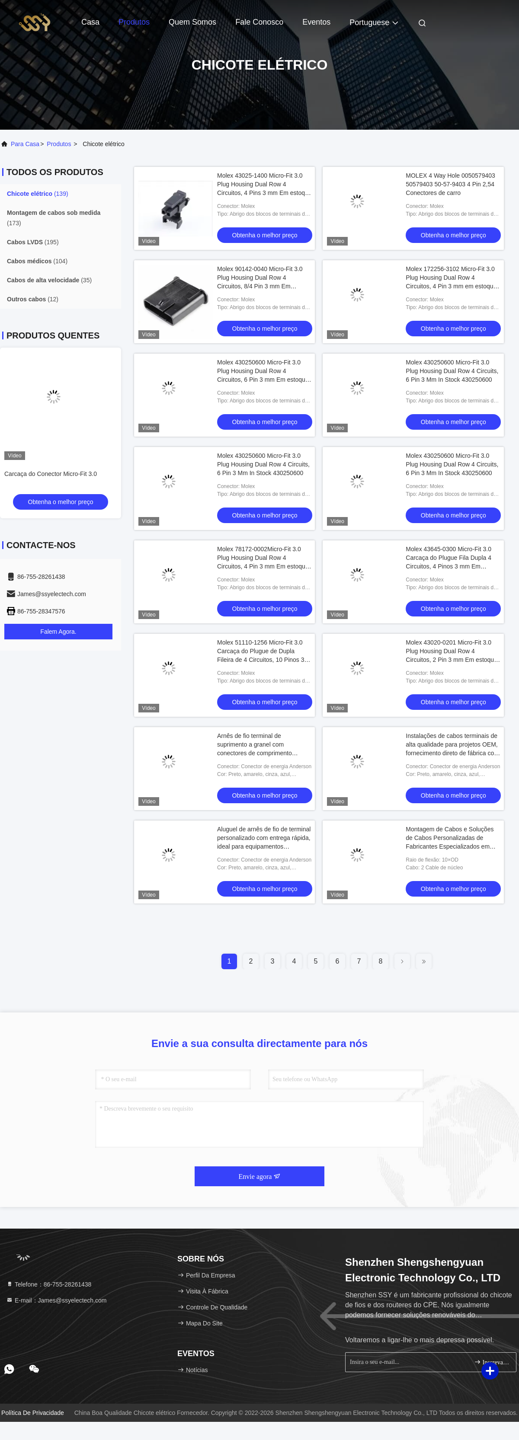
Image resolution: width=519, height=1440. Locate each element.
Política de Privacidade (32, 1412)
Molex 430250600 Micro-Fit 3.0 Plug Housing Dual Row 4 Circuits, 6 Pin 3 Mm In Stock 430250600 (452, 371)
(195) (33, 242)
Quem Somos (192, 22)
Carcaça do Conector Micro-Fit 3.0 (50, 473)
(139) (37, 193)
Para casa (25, 143)
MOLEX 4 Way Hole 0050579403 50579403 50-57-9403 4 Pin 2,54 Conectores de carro (450, 184)
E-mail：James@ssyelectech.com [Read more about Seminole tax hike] (56, 1300)
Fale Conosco (259, 22)
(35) (49, 280)
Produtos (134, 22)
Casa (90, 22)
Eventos (316, 22)
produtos (59, 143)
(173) (53, 218)
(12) (32, 299)
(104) (37, 261)
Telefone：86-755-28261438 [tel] (48, 1284)
